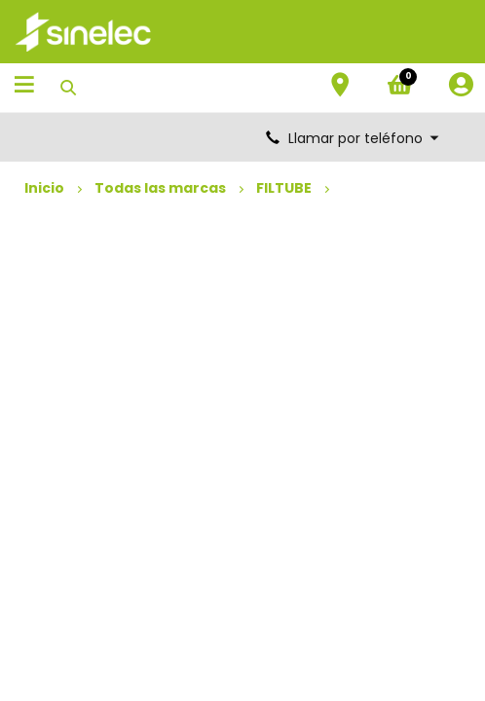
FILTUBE (284, 188)
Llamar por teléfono (353, 138)
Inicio (44, 188)
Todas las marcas (160, 188)
